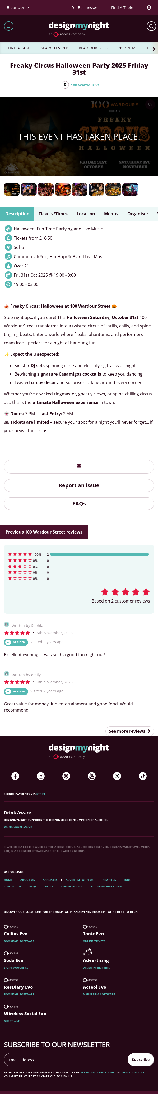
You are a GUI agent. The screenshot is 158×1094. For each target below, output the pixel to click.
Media (49, 886)
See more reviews (130, 731)
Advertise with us (80, 880)
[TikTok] (143, 776)
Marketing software (99, 994)
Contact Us (12, 886)
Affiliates (50, 880)
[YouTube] (92, 776)
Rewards (109, 880)
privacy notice (133, 1072)
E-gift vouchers (16, 967)
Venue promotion (96, 968)
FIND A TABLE (20, 48)
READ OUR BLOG (93, 48)
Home (8, 880)
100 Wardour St (85, 85)
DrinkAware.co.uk (18, 826)
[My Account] (148, 7)
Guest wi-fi (12, 1021)
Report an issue (79, 485)
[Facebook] (15, 776)
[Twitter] (117, 776)
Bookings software (19, 941)
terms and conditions (98, 1072)
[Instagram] (41, 776)
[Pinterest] (66, 776)
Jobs (127, 880)
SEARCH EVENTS (55, 48)
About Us (27, 880)
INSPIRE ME (127, 48)
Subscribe (141, 1059)
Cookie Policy (72, 886)
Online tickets (94, 941)
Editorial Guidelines (107, 886)
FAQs (79, 503)
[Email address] (66, 1059)
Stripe (41, 794)
